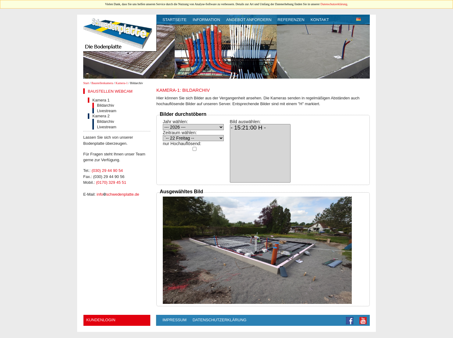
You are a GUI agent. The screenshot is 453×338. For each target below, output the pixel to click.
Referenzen (291, 19)
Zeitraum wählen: (180, 132)
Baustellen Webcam (110, 91)
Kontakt (320, 19)
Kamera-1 (122, 83)
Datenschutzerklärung (333, 4)
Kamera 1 (100, 100)
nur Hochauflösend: (182, 143)
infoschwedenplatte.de (118, 194)
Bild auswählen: (245, 121)
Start (86, 83)
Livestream (106, 111)
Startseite (174, 19)
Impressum (174, 320)
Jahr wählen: (175, 121)
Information (206, 19)
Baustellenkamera (102, 83)
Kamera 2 (100, 116)
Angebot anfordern (249, 19)
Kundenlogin (100, 320)
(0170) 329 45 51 (111, 182)
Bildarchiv (105, 105)
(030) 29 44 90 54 (107, 170)
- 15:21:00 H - (260, 128)
